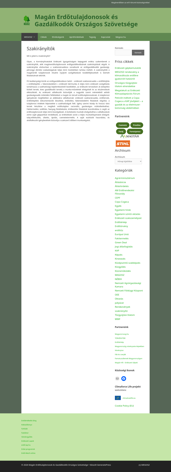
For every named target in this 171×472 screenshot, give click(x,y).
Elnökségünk (58, 37)
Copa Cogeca (122, 201)
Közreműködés (123, 270)
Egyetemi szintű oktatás (127, 214)
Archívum (120, 156)
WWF (117, 319)
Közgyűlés (120, 266)
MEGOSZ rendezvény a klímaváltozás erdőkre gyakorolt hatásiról (127, 75)
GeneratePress (104, 464)
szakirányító (121, 310)
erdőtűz (119, 230)
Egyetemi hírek (123, 209)
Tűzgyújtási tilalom (125, 314)
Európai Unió (122, 234)
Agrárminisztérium (125, 178)
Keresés (119, 47)
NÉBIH (118, 279)
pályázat (119, 302)
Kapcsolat (105, 37)
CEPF (117, 197)
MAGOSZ (119, 274)
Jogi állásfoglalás (124, 246)
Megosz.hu (121, 37)
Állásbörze (120, 182)
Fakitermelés (122, 238)
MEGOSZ (31, 37)
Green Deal (121, 242)
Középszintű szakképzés (127, 262)
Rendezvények (122, 306)
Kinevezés (120, 258)
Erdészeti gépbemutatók (128, 67)
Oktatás (119, 298)
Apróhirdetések (76, 37)
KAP (117, 250)
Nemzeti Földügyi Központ (129, 290)
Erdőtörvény (121, 226)
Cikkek (43, 37)
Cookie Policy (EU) (124, 405)
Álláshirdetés (122, 186)
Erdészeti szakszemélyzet (128, 218)
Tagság (92, 37)
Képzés (118, 254)
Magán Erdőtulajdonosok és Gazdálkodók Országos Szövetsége (86, 20)
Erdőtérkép (121, 222)
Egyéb (118, 205)
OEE (117, 294)
